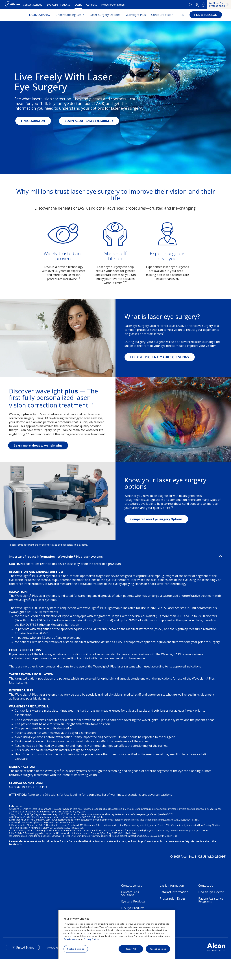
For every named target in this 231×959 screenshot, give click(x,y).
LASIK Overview (39, 15)
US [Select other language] (203, 4)
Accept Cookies (158, 948)
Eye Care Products (58, 4)
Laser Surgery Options (105, 14)
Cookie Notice (71, 939)
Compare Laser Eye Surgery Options (156, 519)
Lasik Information (172, 885)
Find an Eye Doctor (211, 892)
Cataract (91, 4)
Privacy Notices (55, 948)
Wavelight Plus (136, 14)
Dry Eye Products (132, 907)
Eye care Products (133, 901)
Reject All (131, 948)
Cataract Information (174, 892)
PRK (181, 14)
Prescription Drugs (113, 4)
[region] (116, 934)
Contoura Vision (162, 14)
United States (25, 947)
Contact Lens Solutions (130, 893)
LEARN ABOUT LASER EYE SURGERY (89, 121)
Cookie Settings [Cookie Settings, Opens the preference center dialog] (75, 948)
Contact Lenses (32, 4)
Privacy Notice (91, 939)
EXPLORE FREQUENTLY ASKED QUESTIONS (159, 357)
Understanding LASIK (69, 14)
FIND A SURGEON (205, 15)
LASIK (78, 4)
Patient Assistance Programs (210, 900)
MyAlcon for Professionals (217, 5)
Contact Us (205, 885)
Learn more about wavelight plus (38, 445)
